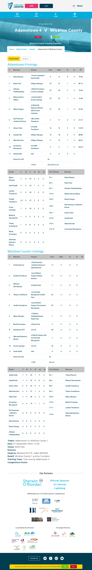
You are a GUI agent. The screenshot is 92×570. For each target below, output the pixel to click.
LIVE (31, 6)
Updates (25, 59)
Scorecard (13, 59)
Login (46, 6)
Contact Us (34, 558)
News (36, 15)
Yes (65, 567)
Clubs (75, 15)
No (74, 567)
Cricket (17, 15)
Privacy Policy (56, 566)
